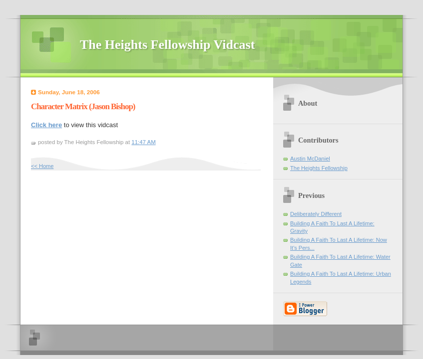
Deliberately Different (316, 214)
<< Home (42, 166)
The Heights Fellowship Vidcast (167, 44)
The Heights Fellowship (319, 168)
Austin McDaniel (310, 159)
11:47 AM (143, 142)
